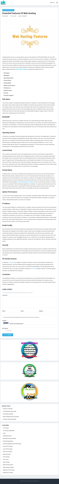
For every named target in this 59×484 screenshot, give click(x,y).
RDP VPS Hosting (7, 451)
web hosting (33, 268)
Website (41, 311)
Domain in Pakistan (7, 408)
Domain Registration (8, 441)
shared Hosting (7, 454)
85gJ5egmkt (5, 16)
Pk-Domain (11, 262)
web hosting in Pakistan (21, 69)
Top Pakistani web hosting (9, 411)
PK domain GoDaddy (8, 414)
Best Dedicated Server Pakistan (11, 416)
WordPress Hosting (8, 472)
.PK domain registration (9, 430)
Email (22, 311)
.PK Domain (6, 428)
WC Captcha (5, 328)
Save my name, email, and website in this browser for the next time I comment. (21, 317)
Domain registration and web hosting (12, 443)
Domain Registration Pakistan (26, 182)
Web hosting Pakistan (8, 10)
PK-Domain (25, 481)
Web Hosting (6, 462)
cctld (4, 433)
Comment (5, 295)
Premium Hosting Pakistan (9, 419)
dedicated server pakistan (9, 438)
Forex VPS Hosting (7, 446)
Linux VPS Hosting (7, 449)
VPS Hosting (6, 457)
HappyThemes (36, 481)
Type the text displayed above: (16, 323)
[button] (52, 2)
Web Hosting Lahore (8, 464)
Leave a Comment (22, 16)
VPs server (6, 459)
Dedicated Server (7, 436)
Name (4, 311)
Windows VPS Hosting (8, 470)
